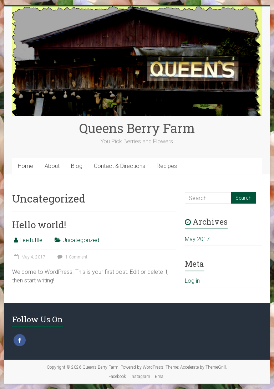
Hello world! (39, 225)
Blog (76, 166)
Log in (192, 280)
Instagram (140, 376)
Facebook (117, 376)
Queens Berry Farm (137, 128)
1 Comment (71, 257)
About (52, 166)
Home (25, 166)
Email (160, 376)
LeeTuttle (31, 240)
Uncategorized (80, 240)
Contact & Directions (119, 166)
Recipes (167, 166)
